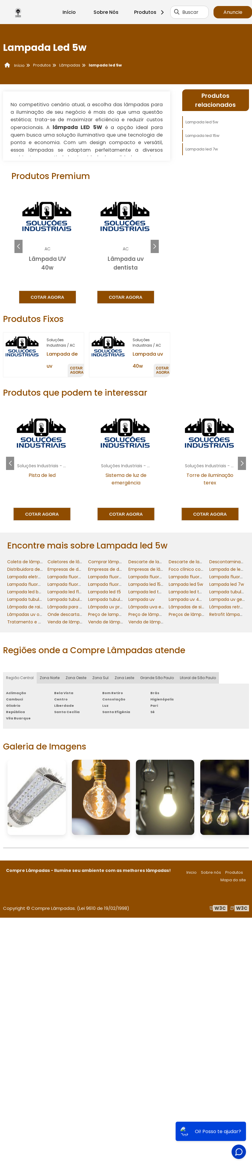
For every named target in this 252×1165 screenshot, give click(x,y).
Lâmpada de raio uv (28, 607)
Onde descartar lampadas (75, 614)
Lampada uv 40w (187, 599)
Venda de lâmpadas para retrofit (163, 622)
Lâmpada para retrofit (71, 607)
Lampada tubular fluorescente (39, 599)
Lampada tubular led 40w (115, 599)
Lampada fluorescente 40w (198, 577)
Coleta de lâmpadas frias (33, 562)
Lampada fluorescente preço (78, 584)
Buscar (190, 12)
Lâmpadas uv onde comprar (37, 614)
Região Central (20, 677)
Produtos (150, 12)
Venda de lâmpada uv (71, 622)
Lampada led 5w (202, 122)
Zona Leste (124, 677)
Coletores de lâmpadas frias (77, 562)
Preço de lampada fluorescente (121, 614)
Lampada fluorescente (72, 577)
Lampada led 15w (203, 135)
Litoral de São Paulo (198, 677)
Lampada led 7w (202, 149)
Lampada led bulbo (27, 592)
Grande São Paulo (157, 677)
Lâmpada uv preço (108, 607)
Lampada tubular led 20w (74, 599)
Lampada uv (141, 599)
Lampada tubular (227, 592)
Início (69, 12)
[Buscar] (176, 12)
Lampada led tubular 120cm (157, 592)
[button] (155, 246)
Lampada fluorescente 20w (117, 577)
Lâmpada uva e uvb (149, 607)
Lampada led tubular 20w (195, 592)
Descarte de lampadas (152, 562)
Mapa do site (233, 880)
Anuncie (232, 12)
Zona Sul (100, 677)
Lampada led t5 (104, 592)
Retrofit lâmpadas (228, 614)
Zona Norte (50, 677)
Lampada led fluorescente (75, 592)
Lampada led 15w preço (152, 584)
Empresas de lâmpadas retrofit (161, 569)
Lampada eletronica (28, 577)
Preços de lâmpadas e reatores (202, 614)
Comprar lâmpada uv (111, 562)
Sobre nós (211, 872)
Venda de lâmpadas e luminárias (122, 622)
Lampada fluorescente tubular (120, 584)
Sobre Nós (106, 12)
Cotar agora (47, 297)
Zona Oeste (76, 677)
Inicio (191, 872)
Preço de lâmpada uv (151, 614)
